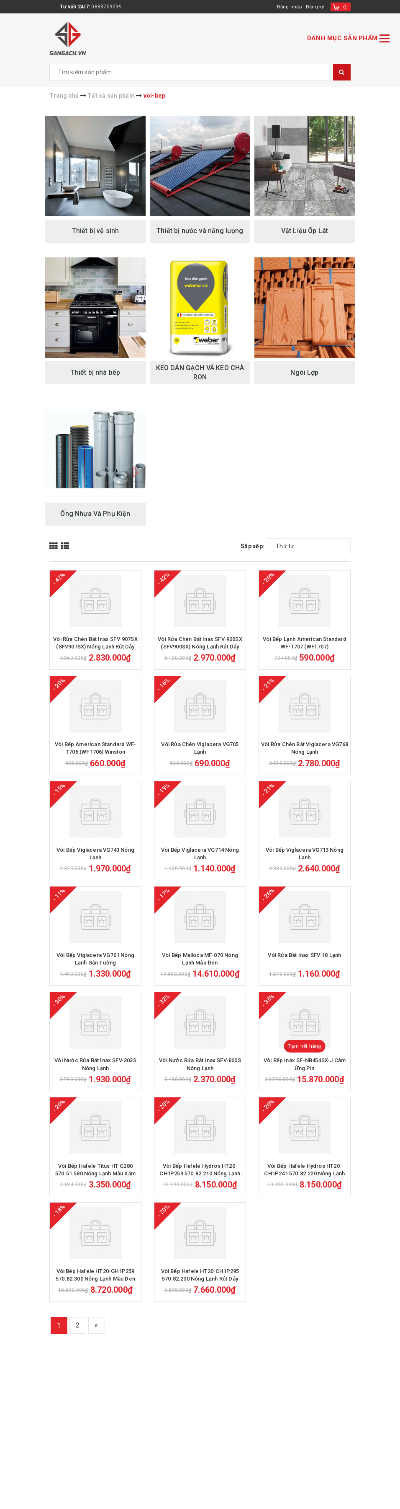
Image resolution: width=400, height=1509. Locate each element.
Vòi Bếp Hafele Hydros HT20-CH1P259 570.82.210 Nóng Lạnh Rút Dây (199, 1309)
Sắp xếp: (252, 546)
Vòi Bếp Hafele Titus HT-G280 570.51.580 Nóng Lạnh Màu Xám (95, 1309)
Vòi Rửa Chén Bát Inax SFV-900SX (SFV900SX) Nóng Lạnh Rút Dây (200, 666)
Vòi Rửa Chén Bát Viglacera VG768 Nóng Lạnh (304, 794)
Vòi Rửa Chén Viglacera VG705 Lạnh (199, 794)
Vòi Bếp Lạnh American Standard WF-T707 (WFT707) (304, 666)
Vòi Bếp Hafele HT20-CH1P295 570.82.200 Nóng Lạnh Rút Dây (200, 1437)
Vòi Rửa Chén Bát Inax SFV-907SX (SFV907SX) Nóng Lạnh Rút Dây (95, 666)
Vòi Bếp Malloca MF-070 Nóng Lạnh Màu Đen (200, 1051)
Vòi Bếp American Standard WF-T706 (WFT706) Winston (95, 794)
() (345, 7)
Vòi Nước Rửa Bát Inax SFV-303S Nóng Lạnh (95, 1180)
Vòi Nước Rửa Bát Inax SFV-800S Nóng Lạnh (200, 1180)
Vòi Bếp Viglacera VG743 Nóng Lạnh (95, 923)
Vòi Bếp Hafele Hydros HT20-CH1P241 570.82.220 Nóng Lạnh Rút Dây (304, 1309)
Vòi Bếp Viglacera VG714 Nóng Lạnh (200, 923)
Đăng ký (314, 7)
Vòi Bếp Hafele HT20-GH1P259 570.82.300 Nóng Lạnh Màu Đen (95, 1437)
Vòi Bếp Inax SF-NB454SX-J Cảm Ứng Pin (305, 1180)
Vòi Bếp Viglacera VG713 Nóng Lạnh (305, 923)
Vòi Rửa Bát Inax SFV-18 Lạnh (304, 1048)
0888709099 (106, 7)
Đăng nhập (288, 7)
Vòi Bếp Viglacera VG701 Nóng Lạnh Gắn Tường (95, 1051)
